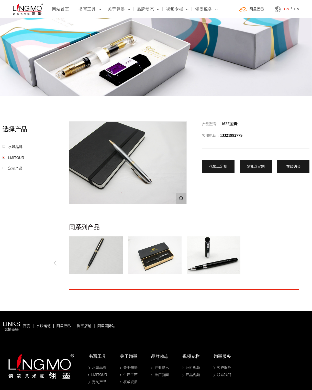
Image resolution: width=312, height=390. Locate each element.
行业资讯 (160, 367)
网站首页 (60, 9)
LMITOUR (13, 158)
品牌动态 (148, 9)
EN (296, 9)
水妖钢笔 (43, 326)
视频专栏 (177, 9)
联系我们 (222, 375)
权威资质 (129, 382)
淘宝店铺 (84, 326)
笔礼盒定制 (256, 166)
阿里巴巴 (251, 9)
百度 (26, 326)
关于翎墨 (119, 9)
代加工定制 (218, 166)
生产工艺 (129, 375)
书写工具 (90, 9)
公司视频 (191, 367)
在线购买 (293, 166)
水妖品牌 (13, 147)
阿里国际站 (106, 326)
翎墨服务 (206, 9)
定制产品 (13, 168)
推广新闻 (160, 375)
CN (288, 9)
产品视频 (191, 375)
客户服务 (222, 367)
